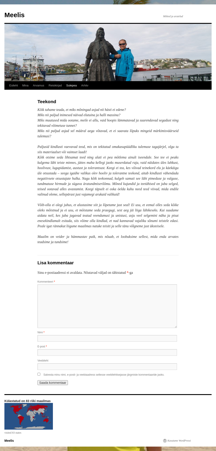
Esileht (13, 85)
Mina (25, 85)
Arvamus (38, 85)
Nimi (41, 332)
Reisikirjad (55, 85)
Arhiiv (84, 85)
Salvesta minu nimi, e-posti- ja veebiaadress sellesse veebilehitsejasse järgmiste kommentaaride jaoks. (103, 374)
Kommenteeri (46, 281)
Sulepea (71, 85)
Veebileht (42, 360)
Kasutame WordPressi (179, 440)
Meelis (14, 15)
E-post (42, 346)
